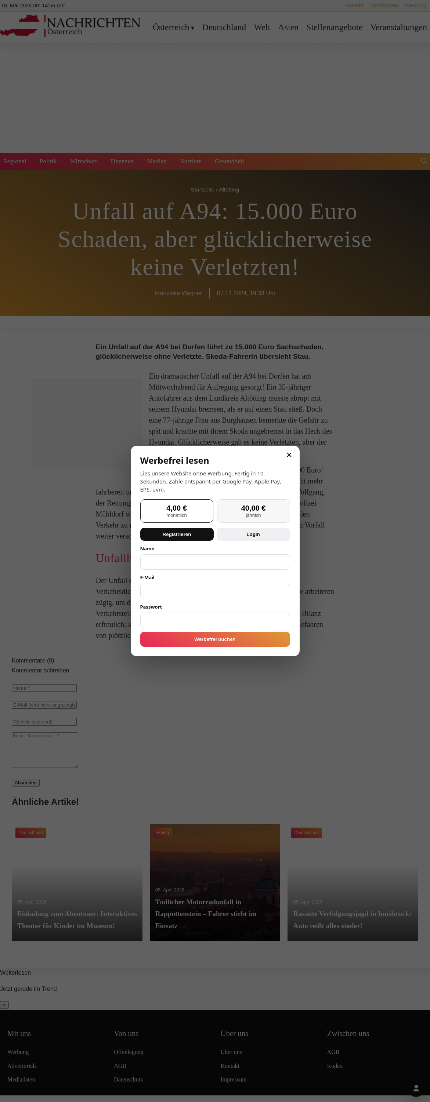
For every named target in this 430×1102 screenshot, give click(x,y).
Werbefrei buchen (214, 639)
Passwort (151, 606)
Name (147, 548)
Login (253, 534)
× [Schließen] (289, 454)
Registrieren (177, 534)
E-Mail (147, 577)
